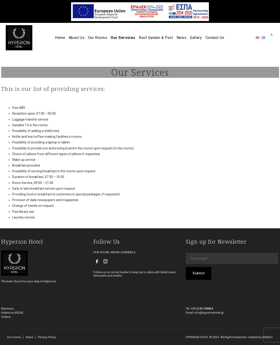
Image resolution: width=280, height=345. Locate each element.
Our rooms (14, 337)
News (29, 337)
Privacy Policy (47, 337)
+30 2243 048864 (202, 308)
